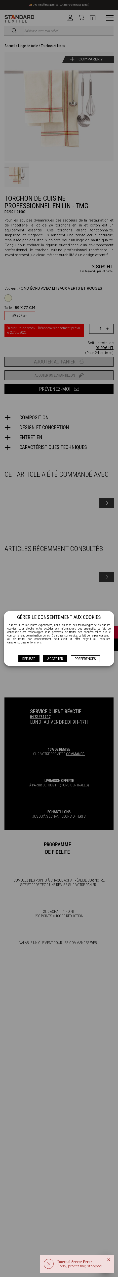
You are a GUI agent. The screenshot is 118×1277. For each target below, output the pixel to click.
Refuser (29, 659)
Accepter (55, 659)
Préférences (85, 659)
